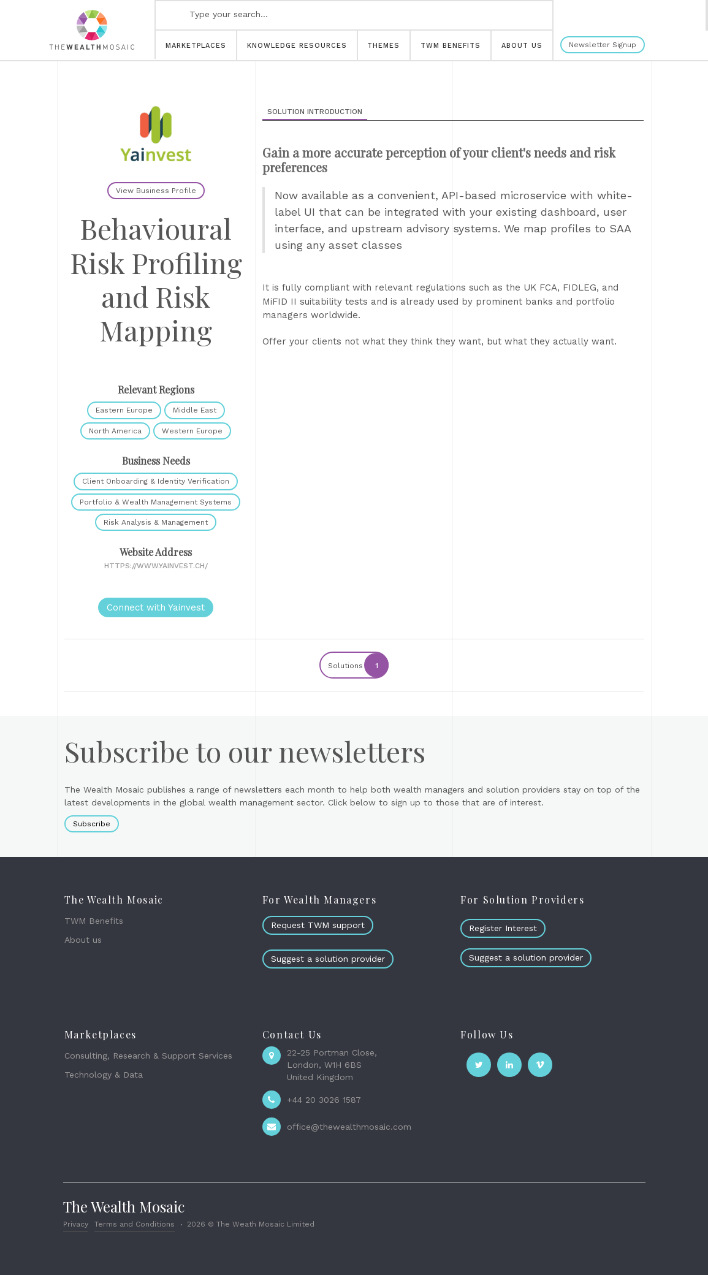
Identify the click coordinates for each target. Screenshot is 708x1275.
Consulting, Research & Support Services (148, 1055)
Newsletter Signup (602, 44)
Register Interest (503, 928)
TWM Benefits (93, 921)
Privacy (75, 1224)
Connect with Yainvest (156, 607)
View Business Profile (156, 190)
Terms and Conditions (134, 1224)
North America (115, 431)
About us (83, 940)
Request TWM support (318, 925)
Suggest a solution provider (328, 959)
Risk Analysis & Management (156, 522)
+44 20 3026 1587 (324, 1100)
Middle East (194, 410)
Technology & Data (103, 1074)
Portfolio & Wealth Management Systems (156, 502)
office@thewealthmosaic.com (349, 1127)
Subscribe (91, 824)
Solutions (357, 665)
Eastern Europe (124, 410)
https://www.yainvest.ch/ (156, 565)
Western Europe (192, 431)
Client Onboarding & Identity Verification (155, 481)
